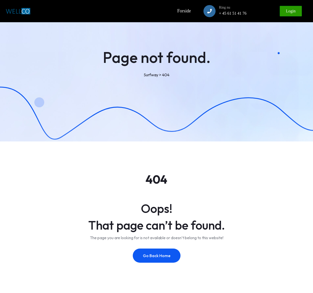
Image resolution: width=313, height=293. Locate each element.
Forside (184, 10)
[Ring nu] (209, 11)
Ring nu (224, 7)
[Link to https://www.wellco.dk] (18, 11)
